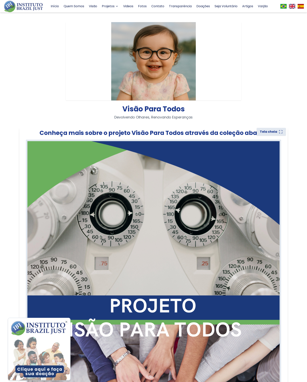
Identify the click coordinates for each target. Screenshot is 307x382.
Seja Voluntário (226, 6)
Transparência (180, 6)
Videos (128, 6)
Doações (203, 6)
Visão (93, 6)
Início (55, 6)
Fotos (142, 6)
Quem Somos (74, 6)
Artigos (247, 6)
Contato (157, 6)
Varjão (263, 6)
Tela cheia (271, 131)
